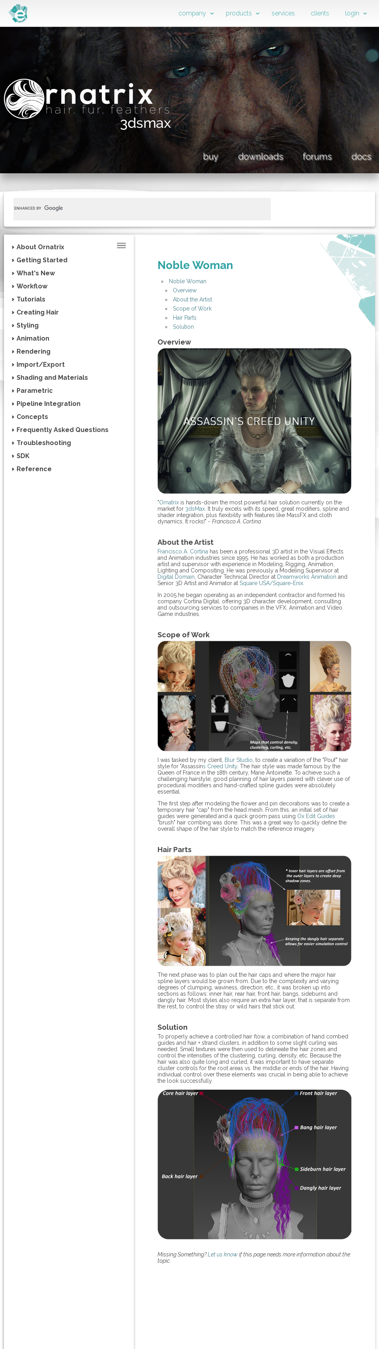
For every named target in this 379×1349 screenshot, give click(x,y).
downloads (260, 156)
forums (317, 156)
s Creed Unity (220, 766)
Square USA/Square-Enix (271, 583)
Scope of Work (192, 308)
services (283, 13)
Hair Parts (185, 318)
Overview (185, 290)
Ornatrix (169, 502)
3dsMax (195, 509)
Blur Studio (239, 760)
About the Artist (192, 299)
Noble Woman (187, 281)
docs (361, 156)
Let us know (223, 1254)
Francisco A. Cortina (183, 551)
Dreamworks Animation (306, 577)
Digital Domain (176, 577)
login (352, 13)
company (192, 13)
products (239, 13)
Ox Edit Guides (316, 816)
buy (210, 156)
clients (320, 13)
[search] (132, 208)
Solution (183, 327)
